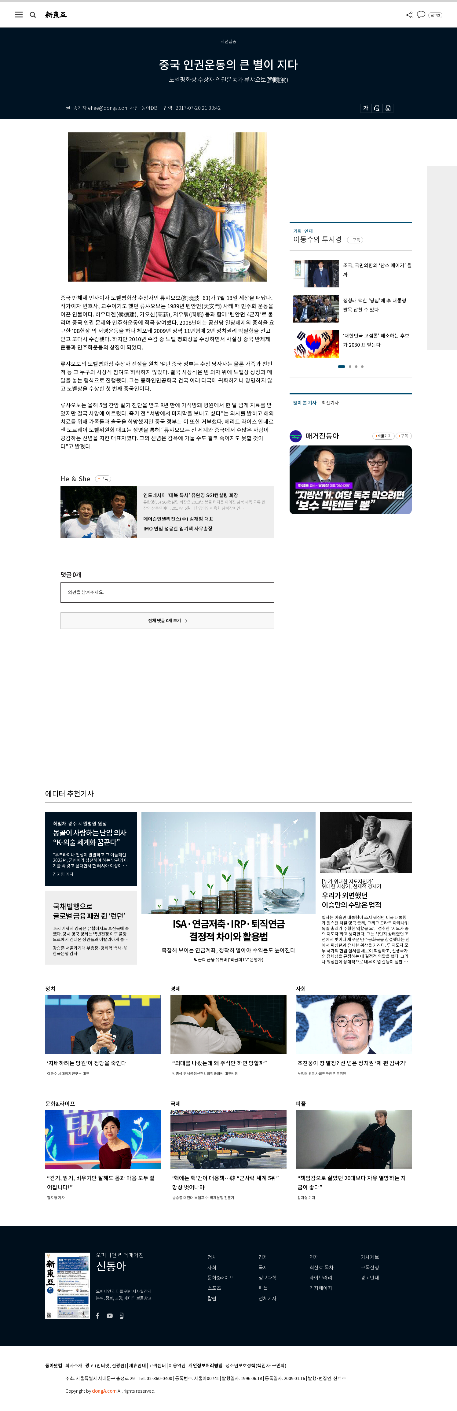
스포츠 (214, 1288)
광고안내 (370, 1278)
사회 (212, 1268)
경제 (263, 1257)
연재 (314, 1257)
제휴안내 (137, 1366)
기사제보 (370, 1257)
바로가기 (384, 436)
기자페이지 (320, 1288)
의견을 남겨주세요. (86, 592)
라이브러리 (320, 1278)
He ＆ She (75, 479)
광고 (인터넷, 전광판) (105, 1366)
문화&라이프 (220, 1278)
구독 (104, 479)
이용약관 (177, 1366)
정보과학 (267, 1278)
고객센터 (157, 1366)
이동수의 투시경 (317, 239)
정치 (212, 1257)
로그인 (435, 15)
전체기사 (267, 1299)
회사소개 (73, 1366)
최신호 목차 (321, 1268)
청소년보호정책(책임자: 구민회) (255, 1366)
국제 (263, 1268)
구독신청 (370, 1268)
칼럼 (212, 1299)
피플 (263, 1288)
